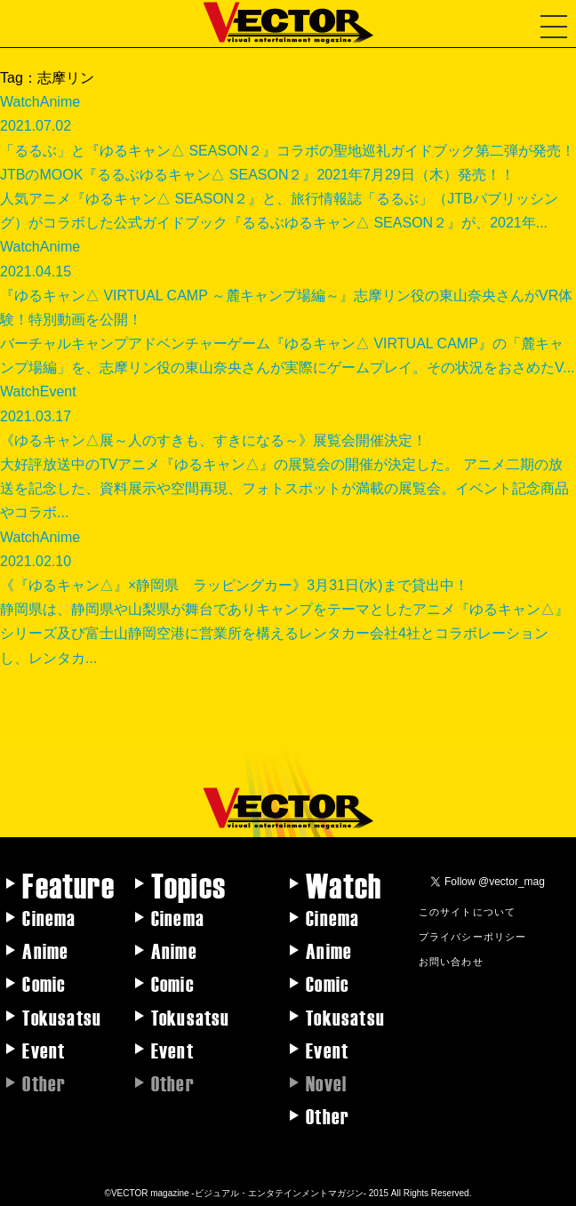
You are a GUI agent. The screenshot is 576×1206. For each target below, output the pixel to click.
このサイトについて (467, 911)
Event (43, 1049)
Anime (45, 950)
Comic (44, 982)
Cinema (49, 917)
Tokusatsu (61, 1016)
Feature (68, 884)
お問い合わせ (451, 960)
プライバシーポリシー (473, 935)
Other (327, 1115)
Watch (343, 884)
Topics (188, 884)
